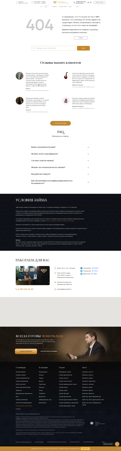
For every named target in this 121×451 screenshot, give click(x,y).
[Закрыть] (118, 449)
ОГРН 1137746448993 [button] (39, 442)
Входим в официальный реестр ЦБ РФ (100, 424)
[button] (85, 448)
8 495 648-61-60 (25, 289)
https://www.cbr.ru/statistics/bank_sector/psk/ (60, 220)
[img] (17, 2)
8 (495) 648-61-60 (81, 1)
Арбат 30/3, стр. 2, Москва (66, 268)
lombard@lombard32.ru (64, 289)
